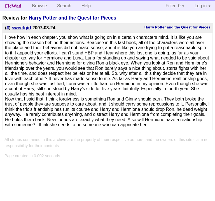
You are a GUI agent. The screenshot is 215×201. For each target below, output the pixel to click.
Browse (39, 5)
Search (64, 5)
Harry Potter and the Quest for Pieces (72, 18)
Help (86, 5)
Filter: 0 (173, 5)
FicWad (13, 6)
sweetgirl (21, 27)
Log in (201, 5)
